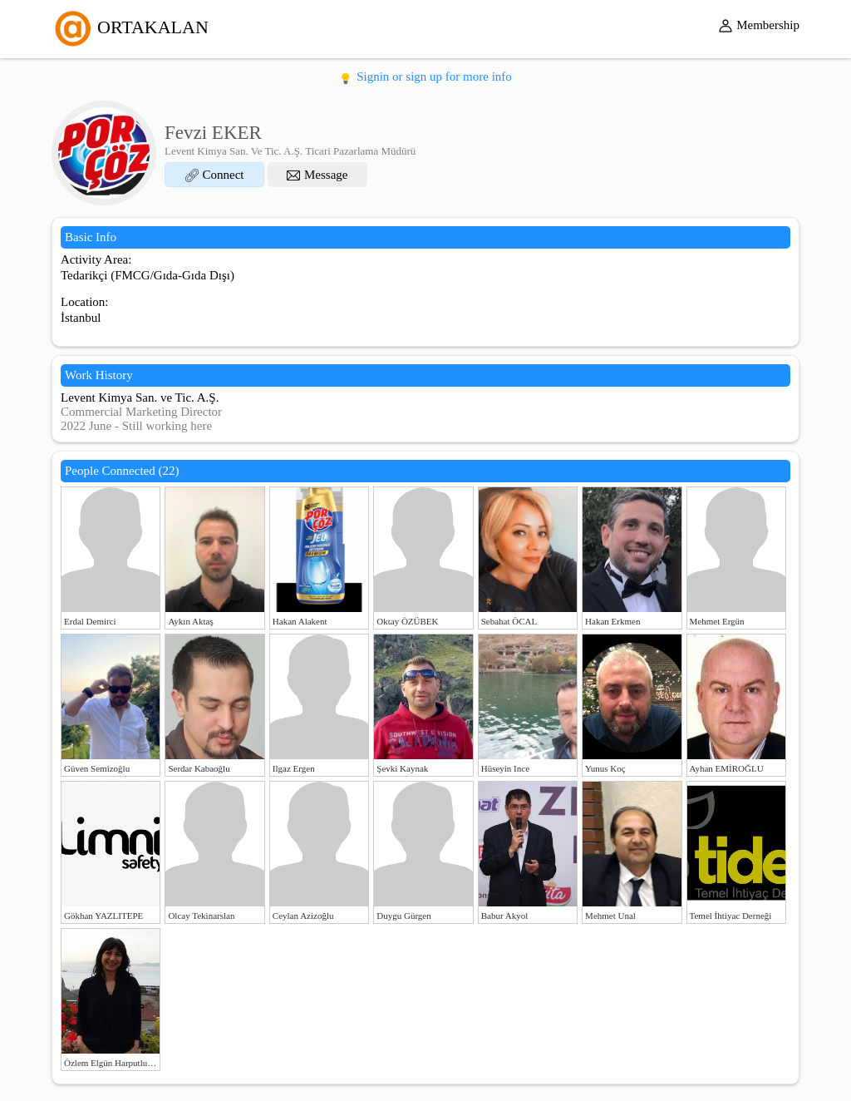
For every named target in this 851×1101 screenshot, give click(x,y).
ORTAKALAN (130, 27)
